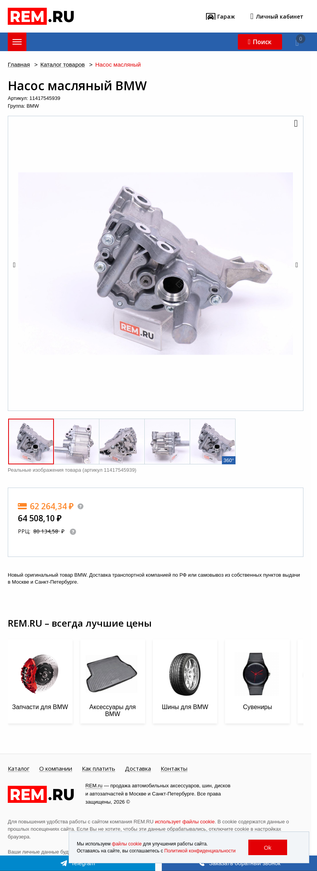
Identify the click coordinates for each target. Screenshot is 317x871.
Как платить (98, 769)
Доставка (138, 769)
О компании (55, 769)
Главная (19, 64)
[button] (295, 124)
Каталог (18, 769)
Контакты (174, 769)
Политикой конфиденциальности (200, 851)
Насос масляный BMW (77, 85)
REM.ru (93, 786)
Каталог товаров (62, 64)
